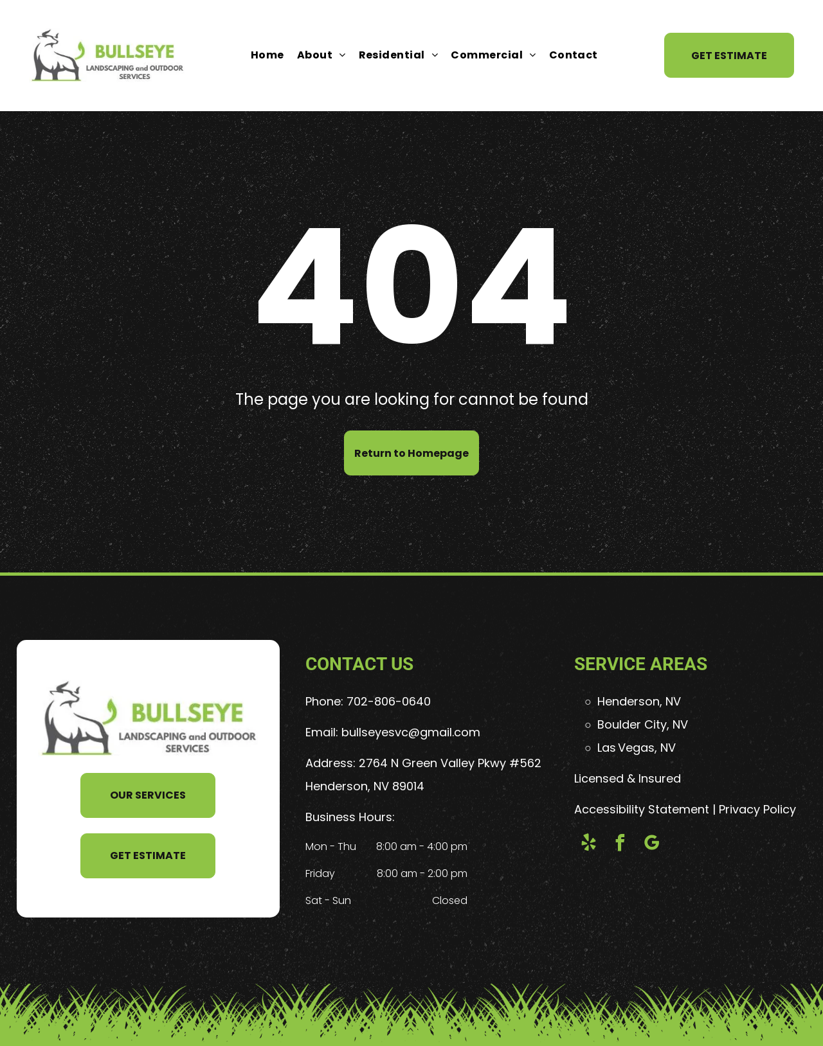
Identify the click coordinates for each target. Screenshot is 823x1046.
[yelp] (588, 844)
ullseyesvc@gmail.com (414, 732)
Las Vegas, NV (636, 748)
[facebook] (620, 844)
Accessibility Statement (641, 809)
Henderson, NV (639, 701)
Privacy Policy (757, 809)
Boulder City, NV (642, 724)
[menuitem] (267, 55)
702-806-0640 (389, 701)
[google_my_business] (651, 844)
